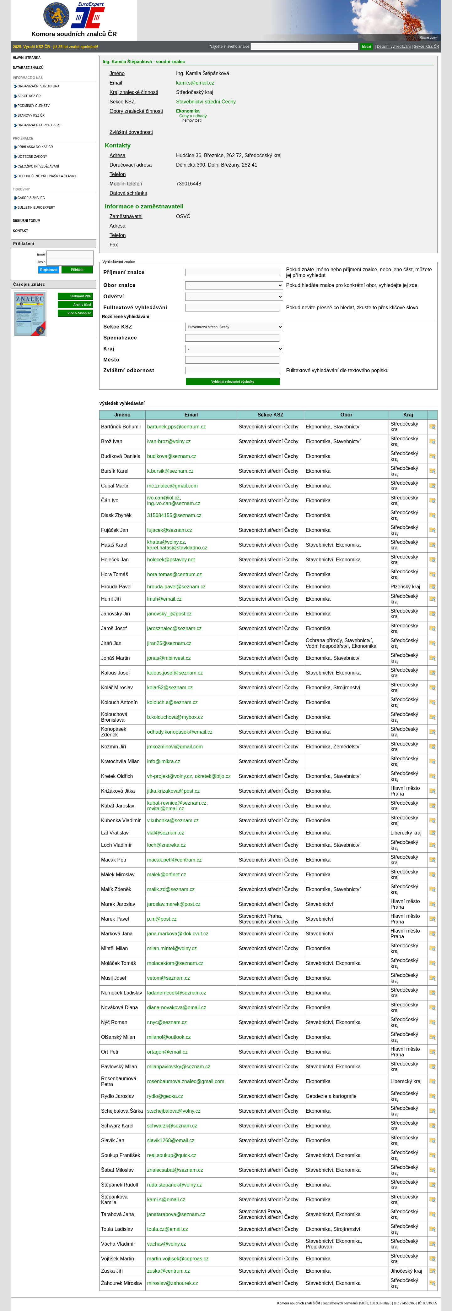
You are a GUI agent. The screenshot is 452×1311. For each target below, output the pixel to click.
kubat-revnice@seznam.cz (177, 803)
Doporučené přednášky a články (47, 176)
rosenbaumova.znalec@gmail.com (185, 1081)
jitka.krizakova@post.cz (173, 791)
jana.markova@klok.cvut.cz (177, 933)
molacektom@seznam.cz (175, 963)
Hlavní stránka (26, 57)
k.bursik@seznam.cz (170, 471)
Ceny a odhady (193, 115)
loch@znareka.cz (166, 845)
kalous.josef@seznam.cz (175, 672)
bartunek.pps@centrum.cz (176, 426)
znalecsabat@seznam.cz (175, 1170)
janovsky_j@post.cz (169, 613)
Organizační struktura (38, 86)
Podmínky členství (34, 105)
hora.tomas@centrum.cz (174, 574)
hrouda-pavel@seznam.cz (176, 586)
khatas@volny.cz (166, 542)
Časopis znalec (31, 198)
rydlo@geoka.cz (165, 1096)
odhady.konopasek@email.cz (180, 732)
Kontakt (20, 231)
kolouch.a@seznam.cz (172, 702)
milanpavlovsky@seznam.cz (178, 1066)
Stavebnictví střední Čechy (206, 101)
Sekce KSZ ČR (426, 46)
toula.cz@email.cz (167, 1229)
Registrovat (48, 270)
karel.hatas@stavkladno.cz (177, 547)
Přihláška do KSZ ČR (35, 147)
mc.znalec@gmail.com (172, 485)
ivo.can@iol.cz (163, 497)
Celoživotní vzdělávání (38, 166)
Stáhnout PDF (80, 296)
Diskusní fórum (26, 221)
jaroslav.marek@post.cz (174, 904)
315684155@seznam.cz (174, 515)
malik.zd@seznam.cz (171, 889)
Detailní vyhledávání (394, 46)
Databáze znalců (28, 67)
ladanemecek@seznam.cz (176, 992)
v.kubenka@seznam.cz (173, 820)
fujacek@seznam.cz (169, 530)
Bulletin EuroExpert (36, 207)
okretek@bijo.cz (213, 776)
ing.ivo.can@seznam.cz (173, 503)
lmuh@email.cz (164, 599)
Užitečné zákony (32, 156)
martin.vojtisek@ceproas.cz (178, 1258)
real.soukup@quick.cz (171, 1155)
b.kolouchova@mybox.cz (175, 717)
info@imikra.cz (163, 761)
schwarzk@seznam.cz (172, 1125)
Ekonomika (188, 110)
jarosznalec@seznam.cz (174, 628)
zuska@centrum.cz (168, 1271)
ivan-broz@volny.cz (169, 441)
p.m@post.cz (162, 919)
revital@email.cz (165, 808)
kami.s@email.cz (195, 82)
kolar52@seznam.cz (170, 687)
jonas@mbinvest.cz (169, 658)
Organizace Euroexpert (39, 125)
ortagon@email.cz (167, 1052)
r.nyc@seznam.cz (167, 1022)
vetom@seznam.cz (168, 978)
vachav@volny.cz (166, 1244)
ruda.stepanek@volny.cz (174, 1184)
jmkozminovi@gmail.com (175, 746)
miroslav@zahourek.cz (172, 1283)
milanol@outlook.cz (169, 1037)
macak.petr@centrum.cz (174, 859)
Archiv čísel (82, 304)
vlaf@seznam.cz (165, 832)
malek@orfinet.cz (166, 874)
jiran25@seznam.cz (169, 643)
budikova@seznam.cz (171, 456)
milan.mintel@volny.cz (172, 948)
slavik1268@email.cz (171, 1140)
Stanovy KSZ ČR (31, 115)
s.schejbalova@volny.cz (174, 1111)
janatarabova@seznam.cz (176, 1214)
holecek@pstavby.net (171, 559)
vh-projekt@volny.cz (169, 776)
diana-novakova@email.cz (176, 1007)
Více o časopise (79, 313)
